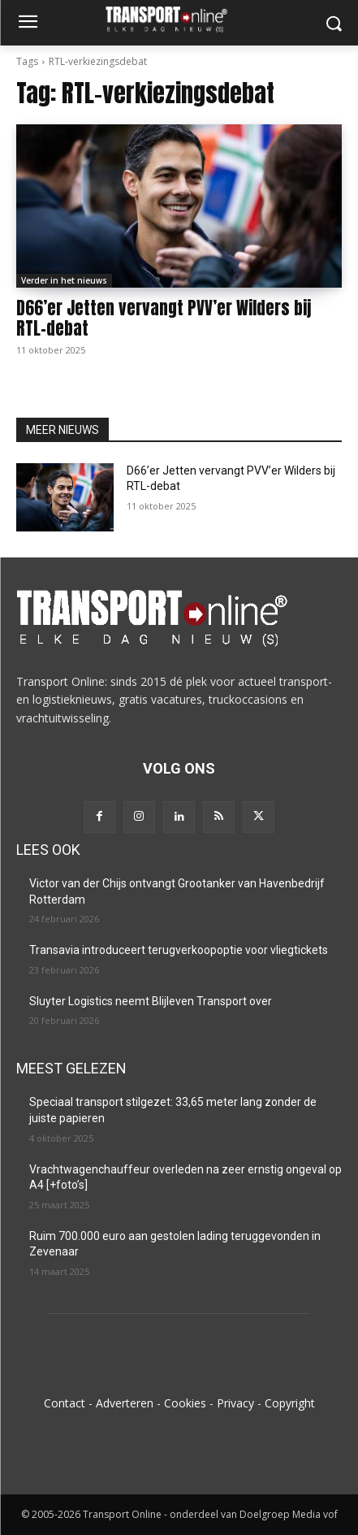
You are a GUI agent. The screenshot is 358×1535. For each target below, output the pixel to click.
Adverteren (124, 1403)
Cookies (185, 1403)
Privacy (235, 1403)
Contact (64, 1403)
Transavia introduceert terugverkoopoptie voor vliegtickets (178, 949)
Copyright (290, 1403)
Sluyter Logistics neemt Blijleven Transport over (150, 1001)
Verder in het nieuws (64, 280)
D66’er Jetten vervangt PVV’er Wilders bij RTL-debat (163, 318)
